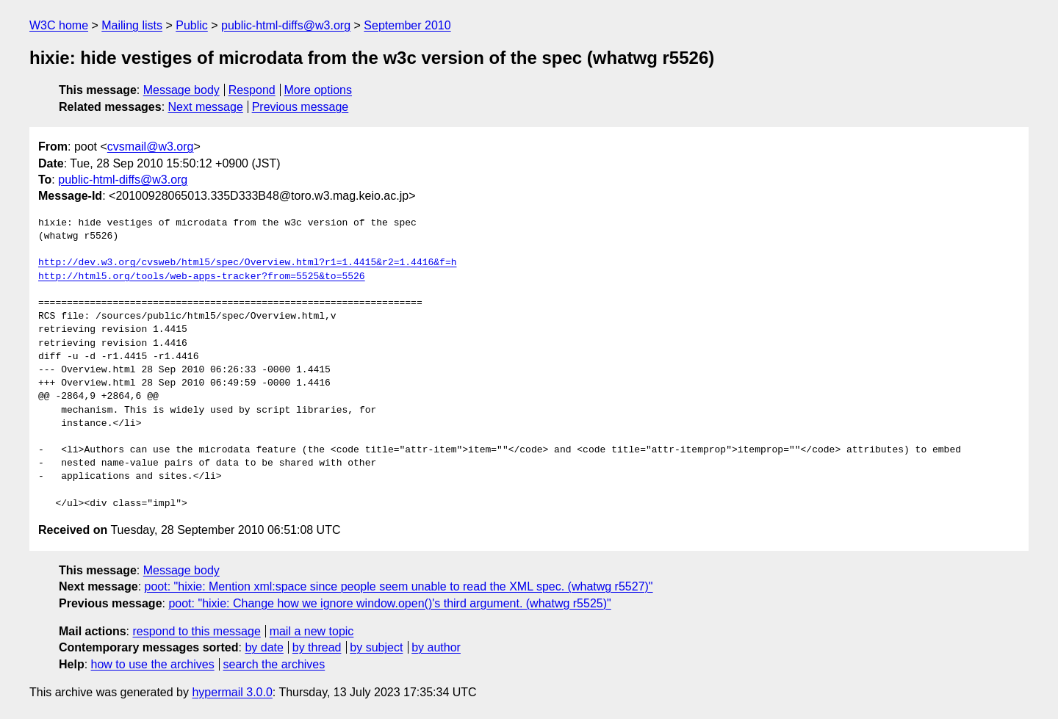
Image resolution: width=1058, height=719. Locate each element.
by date (264, 647)
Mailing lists (131, 25)
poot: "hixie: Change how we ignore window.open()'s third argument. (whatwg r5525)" (389, 603)
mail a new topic (312, 631)
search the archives (274, 664)
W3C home (58, 25)
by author (436, 647)
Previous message (300, 107)
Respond (252, 90)
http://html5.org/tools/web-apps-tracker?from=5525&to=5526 (201, 276)
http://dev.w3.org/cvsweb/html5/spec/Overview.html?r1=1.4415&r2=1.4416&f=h (247, 263)
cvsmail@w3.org (150, 146)
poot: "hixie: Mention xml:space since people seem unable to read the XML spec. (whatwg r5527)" (399, 586)
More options (318, 90)
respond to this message (196, 631)
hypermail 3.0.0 (232, 692)
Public (192, 25)
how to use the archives (153, 664)
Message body (181, 90)
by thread (317, 647)
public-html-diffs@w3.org (285, 25)
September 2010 (407, 25)
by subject (376, 647)
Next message (205, 107)
